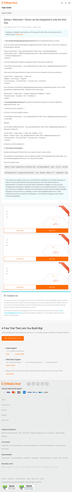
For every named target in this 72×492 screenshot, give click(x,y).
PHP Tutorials (63, 458)
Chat (7, 354)
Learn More (19, 230)
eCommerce (51, 433)
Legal (28, 479)
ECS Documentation (16, 445)
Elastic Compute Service (10, 433)
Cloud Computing (17, 458)
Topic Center (6, 458)
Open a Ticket (10, 365)
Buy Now (52, 230)
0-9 (56, 467)
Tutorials (55, 458)
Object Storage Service (38, 433)
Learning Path (61, 445)
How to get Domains (31, 445)
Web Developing (45, 458)
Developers (35, 458)
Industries (27, 458)
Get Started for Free (12, 338)
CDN (20, 433)
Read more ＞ (20, 34)
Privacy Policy (20, 479)
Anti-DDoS (26, 433)
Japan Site (5, 445)
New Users (5, 449)
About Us (11, 479)
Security (4, 436)
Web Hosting (60, 433)
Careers (4, 479)
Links (42, 479)
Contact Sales (19, 354)
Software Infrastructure (47, 445)
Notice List (35, 479)
